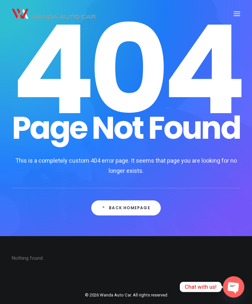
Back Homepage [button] (126, 208)
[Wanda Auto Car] (53, 14)
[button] (237, 14)
